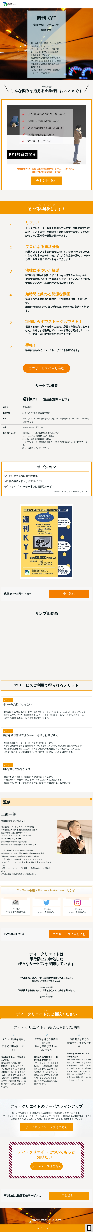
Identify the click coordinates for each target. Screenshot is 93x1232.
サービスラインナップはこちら (46, 1127)
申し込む (69, 593)
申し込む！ (69, 1195)
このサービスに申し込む (46, 368)
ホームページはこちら (46, 1166)
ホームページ (42, 1228)
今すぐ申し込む (46, 180)
